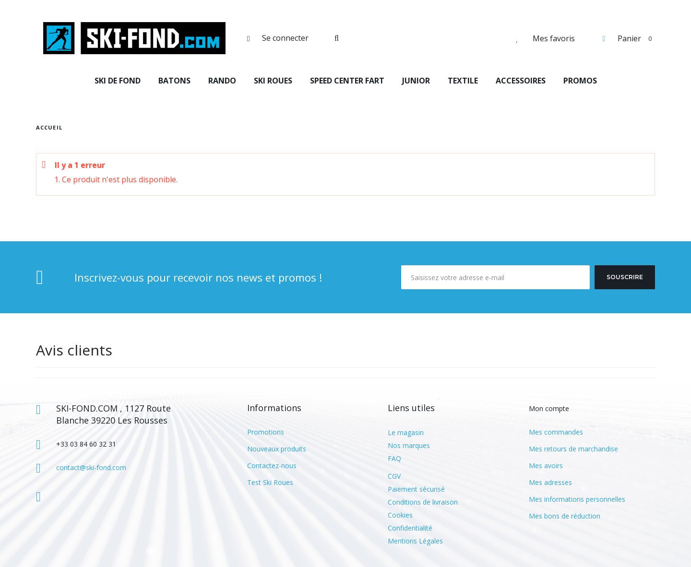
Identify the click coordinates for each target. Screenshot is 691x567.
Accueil (49, 127)
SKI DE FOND (118, 80)
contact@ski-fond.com (91, 467)
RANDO (222, 80)
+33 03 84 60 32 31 (86, 444)
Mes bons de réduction (564, 515)
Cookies (400, 515)
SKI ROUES (273, 80)
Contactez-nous (272, 465)
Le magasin (406, 432)
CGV (394, 476)
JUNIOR (416, 80)
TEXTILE (463, 80)
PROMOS (580, 80)
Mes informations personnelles (577, 499)
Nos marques (409, 445)
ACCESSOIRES (521, 80)
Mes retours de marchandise (573, 448)
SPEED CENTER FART (347, 80)
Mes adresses (550, 482)
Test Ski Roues (270, 482)
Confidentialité (410, 527)
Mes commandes (556, 432)
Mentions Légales (415, 540)
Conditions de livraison (423, 502)
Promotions (265, 432)
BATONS (174, 80)
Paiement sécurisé (416, 489)
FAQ (394, 458)
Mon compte (549, 408)
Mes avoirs (546, 465)
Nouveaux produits (276, 448)
